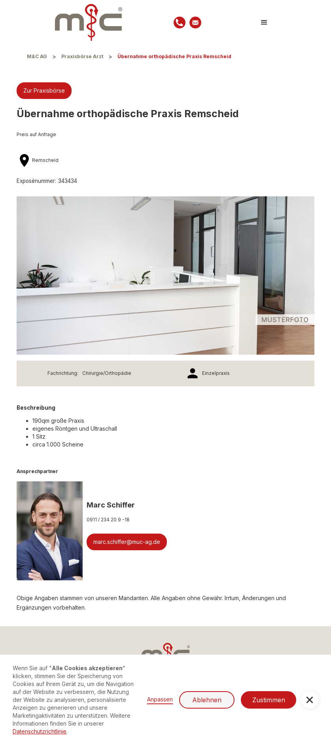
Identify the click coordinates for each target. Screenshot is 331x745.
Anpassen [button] (160, 699)
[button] (264, 22)
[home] (88, 22)
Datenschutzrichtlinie (39, 731)
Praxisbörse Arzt (82, 56)
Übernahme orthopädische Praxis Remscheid (174, 56)
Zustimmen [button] (268, 700)
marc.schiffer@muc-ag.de (126, 541)
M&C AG (37, 56)
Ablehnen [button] (206, 700)
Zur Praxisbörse (44, 90)
